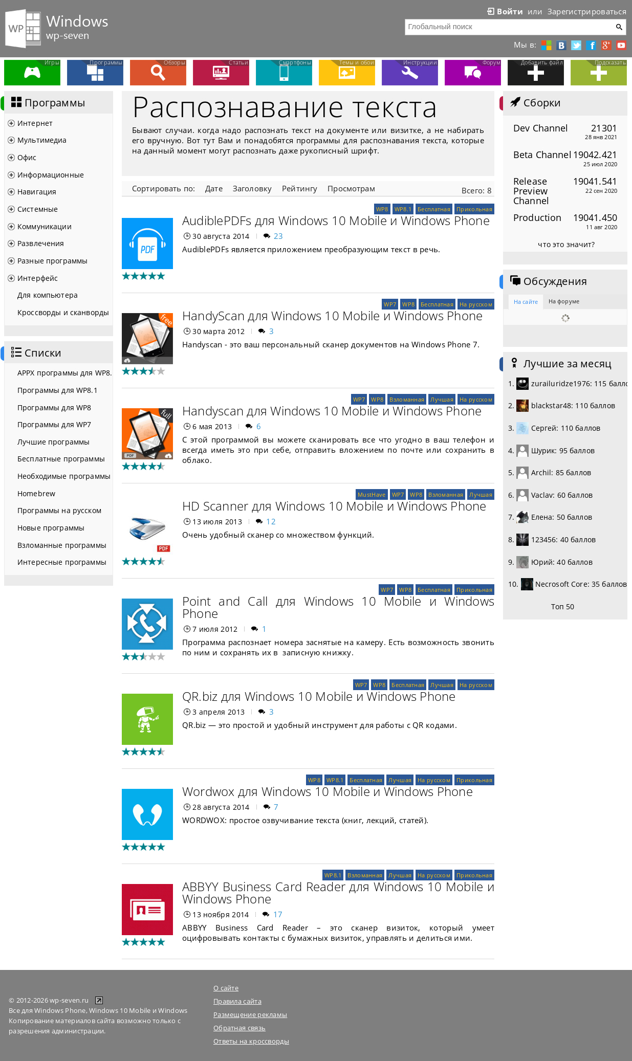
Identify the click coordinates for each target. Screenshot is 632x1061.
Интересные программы (61, 562)
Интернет (35, 123)
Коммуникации (44, 226)
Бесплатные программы (61, 458)
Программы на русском (59, 510)
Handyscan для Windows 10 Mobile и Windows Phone (332, 410)
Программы (47, 102)
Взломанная (406, 399)
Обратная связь (239, 1027)
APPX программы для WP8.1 (65, 373)
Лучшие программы (53, 442)
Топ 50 (563, 606)
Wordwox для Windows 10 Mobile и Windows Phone (327, 791)
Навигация (36, 191)
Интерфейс (37, 278)
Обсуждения (547, 281)
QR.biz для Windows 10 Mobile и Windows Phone (319, 696)
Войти (504, 11)
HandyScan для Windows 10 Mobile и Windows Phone (332, 315)
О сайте (225, 987)
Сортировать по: (163, 188)
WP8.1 (403, 209)
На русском (476, 304)
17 (278, 914)
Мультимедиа (42, 140)
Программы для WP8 (54, 407)
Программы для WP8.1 (57, 390)
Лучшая (441, 399)
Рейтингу (299, 188)
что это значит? (566, 244)
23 (279, 236)
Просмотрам (351, 188)
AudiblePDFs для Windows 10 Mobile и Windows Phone (336, 220)
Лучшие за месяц (560, 363)
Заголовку (252, 188)
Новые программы (50, 528)
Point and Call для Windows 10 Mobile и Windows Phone (338, 607)
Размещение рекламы (250, 1014)
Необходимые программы (64, 476)
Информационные (50, 175)
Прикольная (474, 209)
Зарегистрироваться (587, 11)
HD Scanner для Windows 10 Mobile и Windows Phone (334, 505)
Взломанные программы (61, 545)
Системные (37, 209)
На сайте (526, 301)
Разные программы (52, 261)
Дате (214, 188)
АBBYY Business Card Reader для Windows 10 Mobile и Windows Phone (338, 892)
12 (271, 521)
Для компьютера (47, 295)
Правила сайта (237, 1001)
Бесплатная (434, 209)
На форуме (564, 301)
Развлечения (40, 243)
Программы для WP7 (54, 424)
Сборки (534, 102)
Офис (27, 157)
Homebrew (36, 493)
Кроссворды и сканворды (63, 312)
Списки (35, 353)
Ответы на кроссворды (251, 1041)
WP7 (390, 304)
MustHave (371, 494)
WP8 (382, 209)
